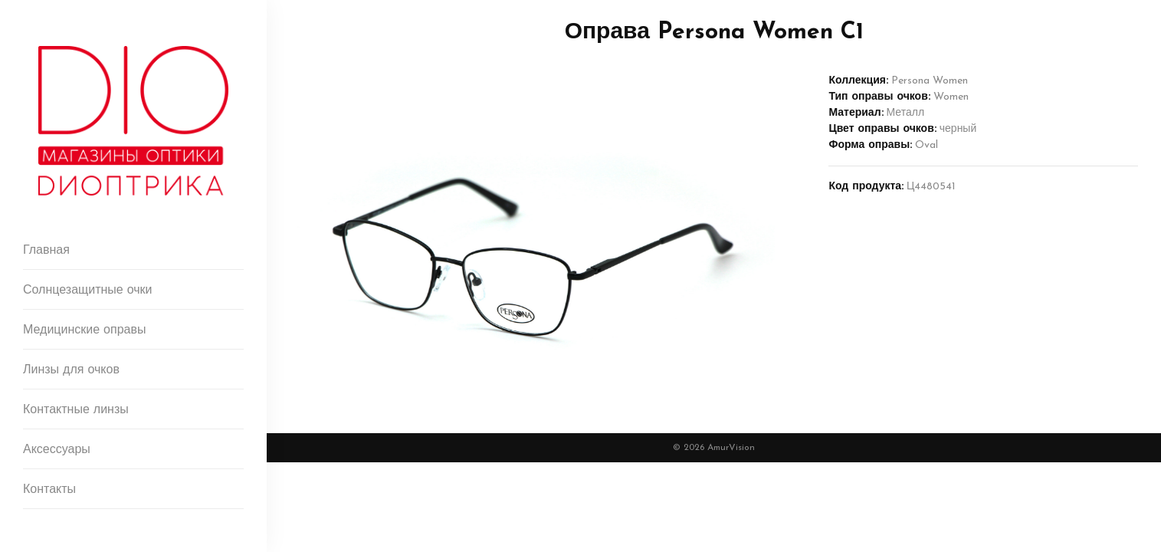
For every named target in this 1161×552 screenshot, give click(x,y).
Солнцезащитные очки (88, 290)
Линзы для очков (71, 370)
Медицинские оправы (84, 330)
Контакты (49, 490)
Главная (46, 251)
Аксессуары (56, 450)
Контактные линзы (76, 410)
